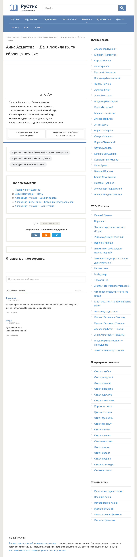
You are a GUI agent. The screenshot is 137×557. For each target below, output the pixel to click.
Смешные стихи (103, 441)
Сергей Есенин (102, 60)
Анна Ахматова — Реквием (109, 334)
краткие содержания (45, 543)
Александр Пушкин (105, 49)
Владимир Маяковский (107, 78)
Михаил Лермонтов (105, 54)
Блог (26, 27)
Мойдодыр (100, 274)
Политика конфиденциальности (36, 550)
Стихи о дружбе (103, 394)
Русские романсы (104, 508)
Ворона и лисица (103, 242)
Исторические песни (105, 502)
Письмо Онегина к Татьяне (109, 323)
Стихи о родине (102, 458)
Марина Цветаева (104, 113)
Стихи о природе (103, 388)
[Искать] (122, 8)
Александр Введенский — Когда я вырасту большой (44, 202)
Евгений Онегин (103, 215)
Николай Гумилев (104, 182)
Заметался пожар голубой (109, 350)
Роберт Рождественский (108, 194)
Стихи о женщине (104, 400)
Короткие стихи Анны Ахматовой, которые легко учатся (40, 152)
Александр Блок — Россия (108, 329)
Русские (15, 19)
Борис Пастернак (104, 130)
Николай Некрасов (105, 72)
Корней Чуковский (104, 142)
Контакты (14, 550)
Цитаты (120, 19)
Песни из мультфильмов (108, 514)
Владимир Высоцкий (106, 101)
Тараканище (101, 280)
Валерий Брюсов (103, 171)
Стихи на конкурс (104, 464)
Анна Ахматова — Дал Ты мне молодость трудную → (65, 133)
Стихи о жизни (102, 383)
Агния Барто (101, 124)
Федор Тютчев (102, 84)
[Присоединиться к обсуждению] (46, 279)
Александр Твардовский (108, 188)
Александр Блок (103, 118)
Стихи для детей (103, 377)
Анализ (15, 27)
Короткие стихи (103, 406)
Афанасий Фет (102, 89)
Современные (49, 19)
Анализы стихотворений (21, 543)
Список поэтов (69, 19)
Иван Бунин (100, 165)
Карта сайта (60, 550)
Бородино (99, 221)
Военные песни (102, 497)
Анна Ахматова (50, 223)
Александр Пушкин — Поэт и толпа (34, 206)
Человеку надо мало (105, 311)
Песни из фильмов (104, 520)
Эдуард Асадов (103, 147)
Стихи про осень (103, 418)
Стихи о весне (102, 429)
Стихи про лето (102, 435)
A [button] (41, 95)
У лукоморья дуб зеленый (108, 237)
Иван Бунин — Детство (27, 189)
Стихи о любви (102, 371)
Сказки (37, 27)
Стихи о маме (102, 447)
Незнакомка (101, 268)
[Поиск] (79, 8)
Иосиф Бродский (103, 107)
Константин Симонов (106, 159)
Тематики (87, 19)
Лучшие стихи (104, 19)
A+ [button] (49, 94)
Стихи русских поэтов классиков (28, 164)
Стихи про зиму (103, 423)
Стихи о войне (102, 453)
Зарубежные (31, 19)
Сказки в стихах (103, 470)
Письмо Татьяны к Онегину (109, 317)
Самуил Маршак (103, 136)
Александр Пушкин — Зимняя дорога (36, 197)
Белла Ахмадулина (105, 177)
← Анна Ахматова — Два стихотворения (27, 133)
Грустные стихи (103, 412)
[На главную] (24, 10)
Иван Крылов (101, 66)
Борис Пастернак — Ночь (29, 193)
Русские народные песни (108, 491)
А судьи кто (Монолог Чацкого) (112, 285)
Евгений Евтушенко (105, 153)
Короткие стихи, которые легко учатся (31, 158)
